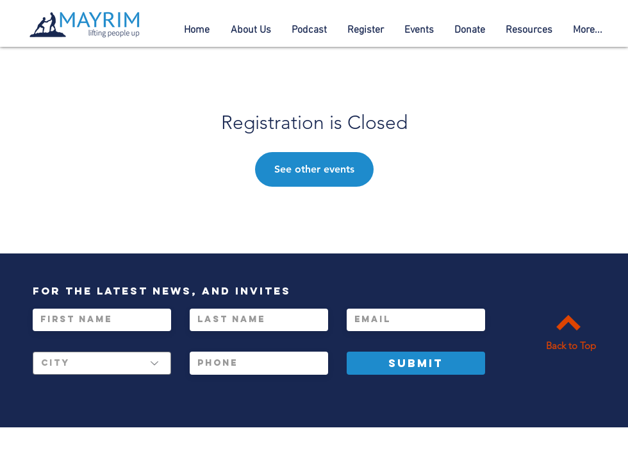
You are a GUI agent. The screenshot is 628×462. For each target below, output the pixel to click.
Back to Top (571, 345)
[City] (102, 363)
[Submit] (416, 363)
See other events (314, 169)
